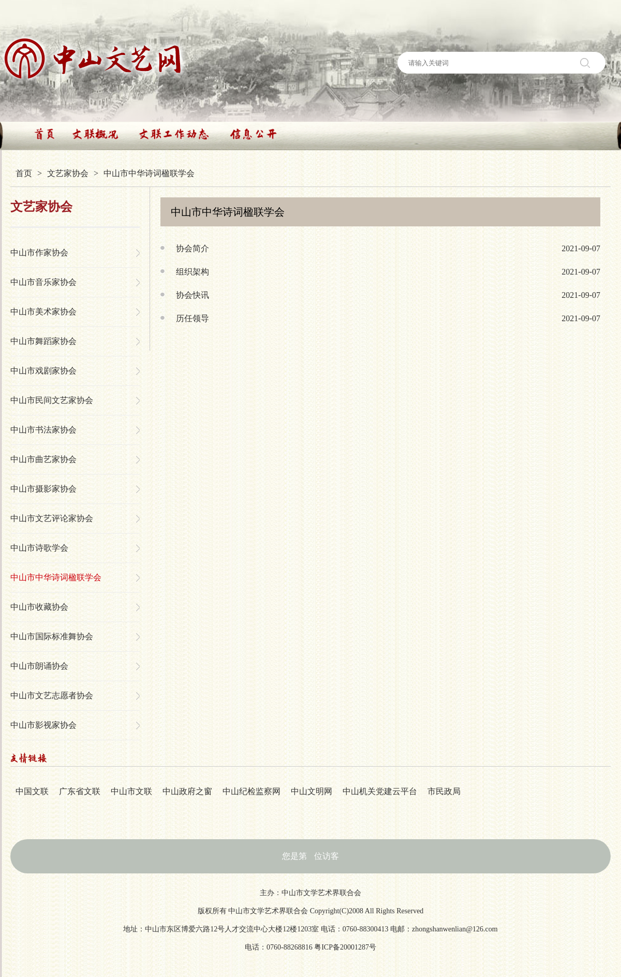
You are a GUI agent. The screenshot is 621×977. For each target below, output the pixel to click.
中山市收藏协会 (39, 606)
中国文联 (32, 791)
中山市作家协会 (39, 252)
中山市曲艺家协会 (43, 459)
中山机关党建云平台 (380, 791)
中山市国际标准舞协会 (51, 636)
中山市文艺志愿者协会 (51, 695)
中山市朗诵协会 (39, 666)
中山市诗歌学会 (39, 547)
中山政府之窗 (187, 791)
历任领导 (192, 318)
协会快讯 (192, 295)
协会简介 (192, 248)
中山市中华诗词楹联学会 (55, 577)
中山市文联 (131, 791)
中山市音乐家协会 (43, 282)
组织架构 (192, 271)
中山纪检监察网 (251, 791)
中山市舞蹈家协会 (43, 341)
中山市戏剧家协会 (43, 370)
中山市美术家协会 (43, 311)
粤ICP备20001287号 (345, 947)
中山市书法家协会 (43, 429)
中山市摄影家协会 (43, 488)
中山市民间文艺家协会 (51, 400)
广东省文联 (79, 791)
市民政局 (444, 791)
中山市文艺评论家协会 (51, 518)
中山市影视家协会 (43, 725)
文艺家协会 (67, 173)
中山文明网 (311, 791)
